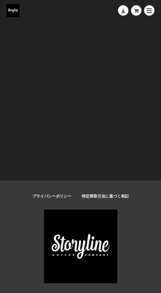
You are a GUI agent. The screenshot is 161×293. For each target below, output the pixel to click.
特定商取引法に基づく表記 (105, 196)
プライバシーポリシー (51, 196)
